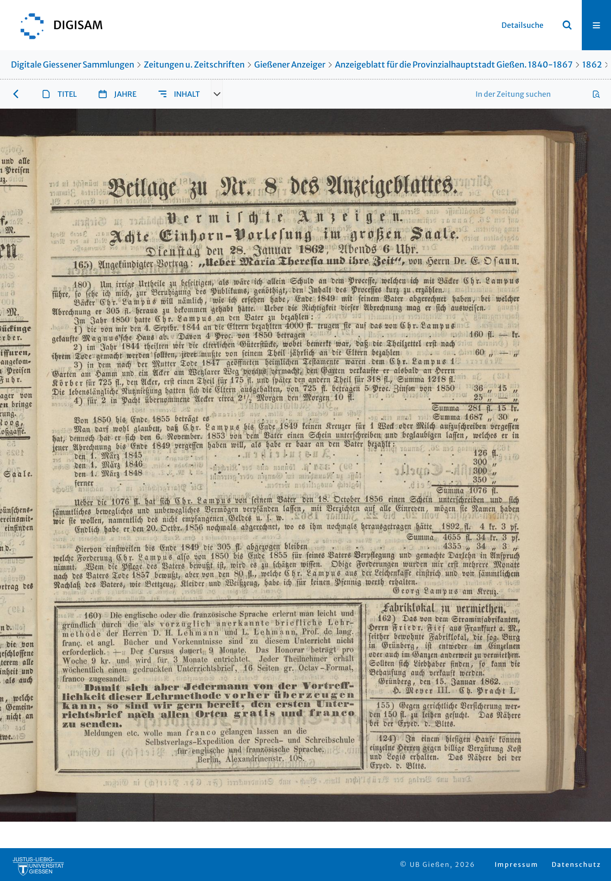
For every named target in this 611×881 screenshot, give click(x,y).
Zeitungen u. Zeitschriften (194, 64)
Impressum (516, 864)
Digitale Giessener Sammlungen (72, 64)
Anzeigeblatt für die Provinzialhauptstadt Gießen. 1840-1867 (454, 64)
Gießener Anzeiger (289, 64)
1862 (592, 64)
